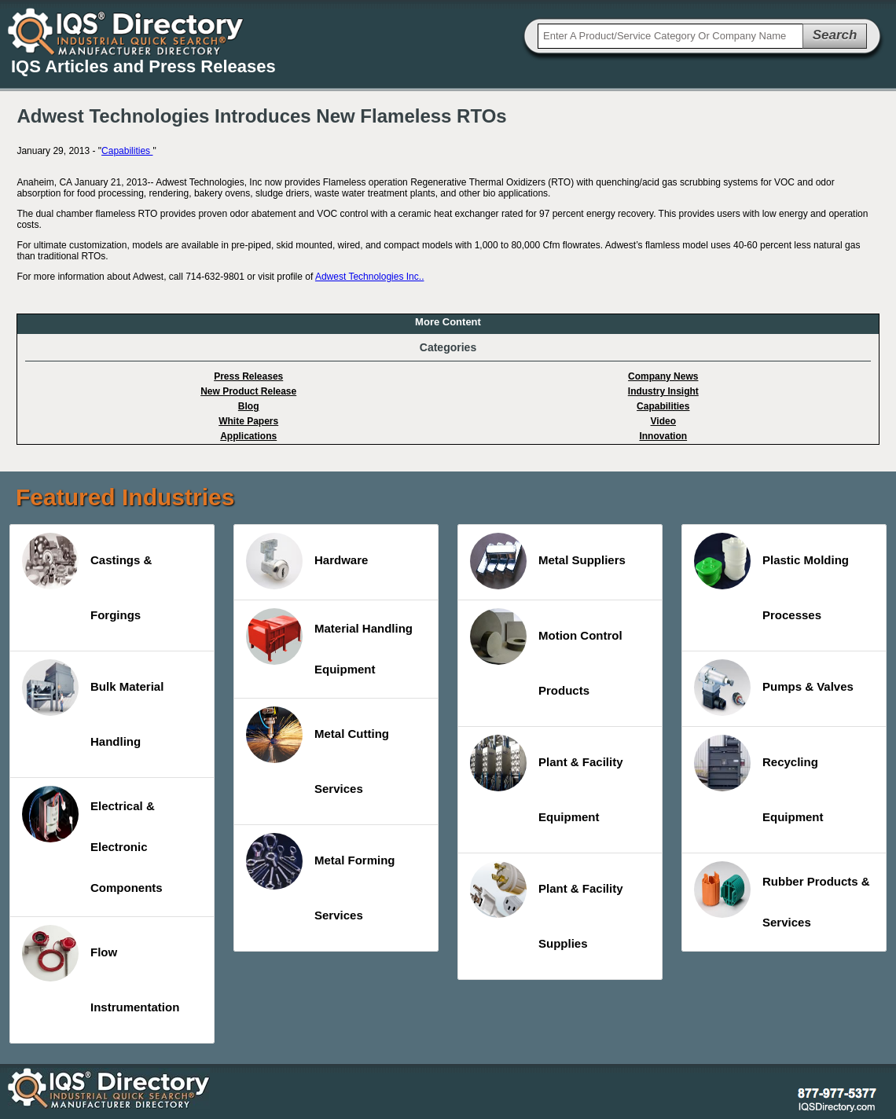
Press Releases (248, 376)
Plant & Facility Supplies (546, 905)
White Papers (248, 421)
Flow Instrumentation (100, 969)
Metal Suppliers (548, 561)
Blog (248, 406)
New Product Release (248, 391)
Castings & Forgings (87, 577)
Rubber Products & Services (782, 895)
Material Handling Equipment (329, 642)
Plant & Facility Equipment (546, 779)
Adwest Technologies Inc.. (369, 276)
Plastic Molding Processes (771, 577)
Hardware (307, 561)
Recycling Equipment (759, 779)
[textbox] (670, 36)
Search (835, 35)
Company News (663, 376)
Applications (248, 436)
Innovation (663, 436)
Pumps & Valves (774, 687)
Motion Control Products (546, 652)
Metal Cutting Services (317, 750)
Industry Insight (663, 391)
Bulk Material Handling (92, 703)
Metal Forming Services (320, 877)
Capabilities (126, 150)
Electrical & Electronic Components (92, 840)
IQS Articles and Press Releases (143, 66)
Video (663, 421)
